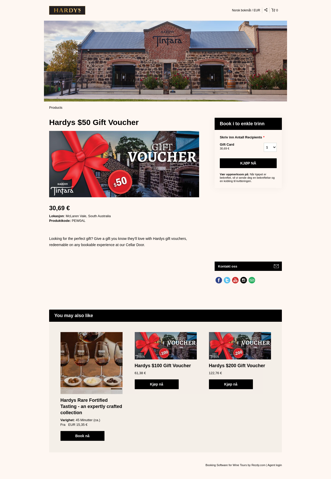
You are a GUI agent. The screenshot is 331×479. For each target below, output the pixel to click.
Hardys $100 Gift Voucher (163, 365)
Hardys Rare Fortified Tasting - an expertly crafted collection (91, 406)
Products (55, 107)
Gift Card (235, 147)
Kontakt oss (227, 266)
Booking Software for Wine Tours (227, 465)
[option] (91, 386)
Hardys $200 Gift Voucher (237, 365)
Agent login (275, 465)
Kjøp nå (248, 163)
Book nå (82, 436)
